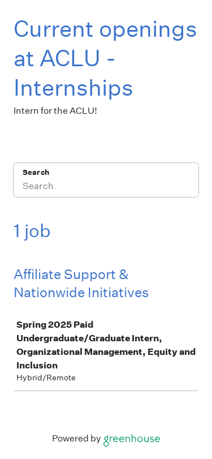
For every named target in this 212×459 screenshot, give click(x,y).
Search (36, 172)
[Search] (106, 187)
